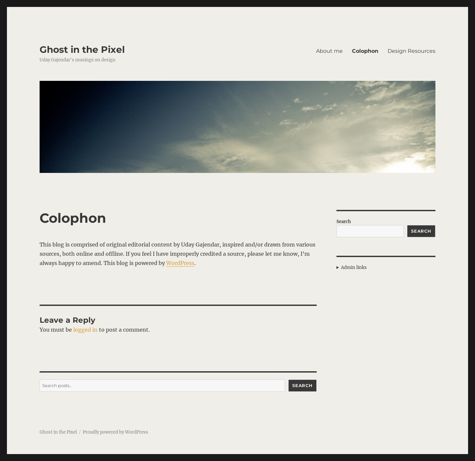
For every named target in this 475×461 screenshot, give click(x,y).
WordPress (180, 263)
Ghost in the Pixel (82, 49)
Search (302, 385)
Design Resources (411, 51)
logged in (85, 329)
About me (329, 51)
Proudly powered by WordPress (115, 432)
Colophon (365, 51)
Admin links (354, 267)
